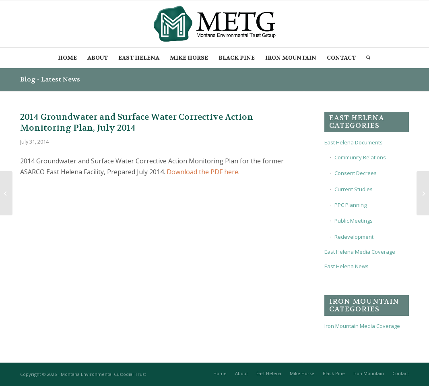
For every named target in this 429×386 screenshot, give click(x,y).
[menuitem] (67, 58)
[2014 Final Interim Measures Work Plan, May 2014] (6, 193)
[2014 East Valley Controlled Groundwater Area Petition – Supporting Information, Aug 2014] (423, 193)
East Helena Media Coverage (359, 251)
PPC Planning (350, 205)
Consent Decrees (355, 173)
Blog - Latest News (50, 79)
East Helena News (346, 266)
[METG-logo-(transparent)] (215, 23)
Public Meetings (353, 220)
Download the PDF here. (203, 171)
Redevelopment (353, 236)
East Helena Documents (353, 142)
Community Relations (360, 157)
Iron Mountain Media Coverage (362, 326)
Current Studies (353, 189)
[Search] (369, 58)
